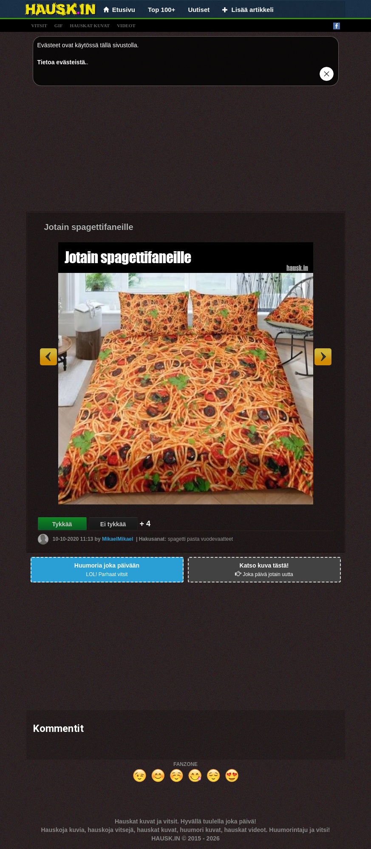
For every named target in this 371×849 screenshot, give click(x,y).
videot (126, 25)
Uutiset (199, 9)
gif (58, 25)
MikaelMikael (117, 539)
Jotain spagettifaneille (88, 227)
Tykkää (62, 524)
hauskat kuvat (90, 25)
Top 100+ (161, 9)
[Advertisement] (185, 152)
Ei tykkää (113, 524)
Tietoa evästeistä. (62, 62)
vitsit (39, 25)
